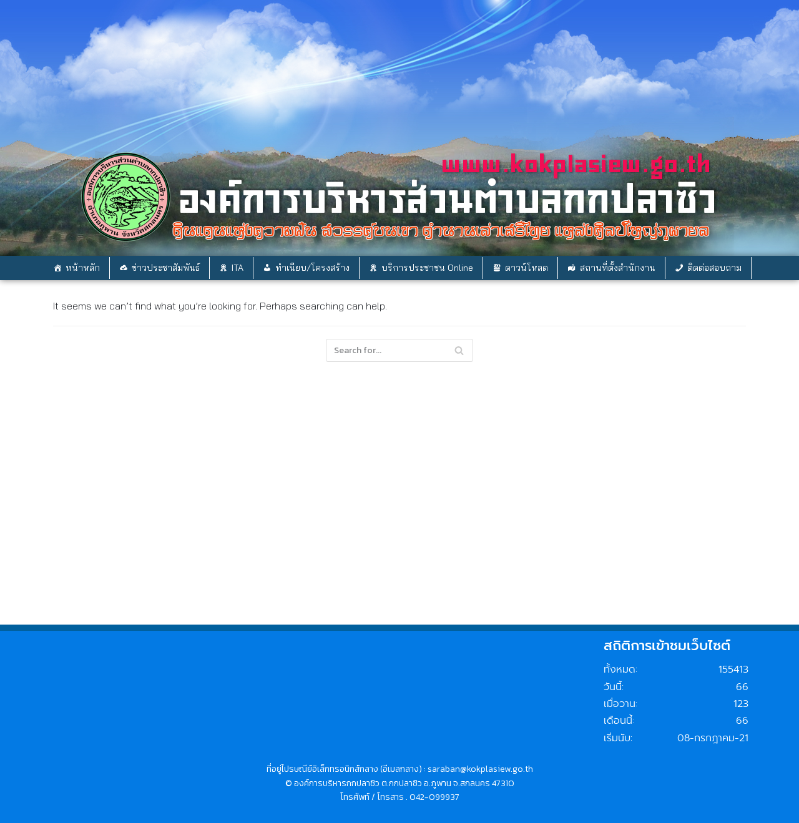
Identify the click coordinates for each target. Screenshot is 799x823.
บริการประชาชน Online (427, 267)
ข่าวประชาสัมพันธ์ (166, 267)
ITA (237, 267)
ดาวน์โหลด (526, 267)
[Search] (459, 350)
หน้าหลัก (83, 267)
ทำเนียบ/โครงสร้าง (312, 267)
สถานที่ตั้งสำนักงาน (617, 267)
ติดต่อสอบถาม (714, 267)
